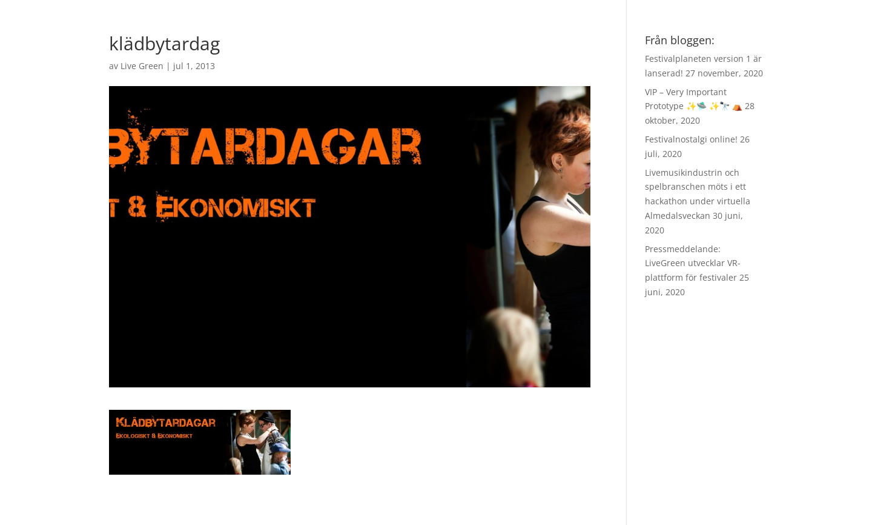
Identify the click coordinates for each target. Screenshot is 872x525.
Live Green (142, 66)
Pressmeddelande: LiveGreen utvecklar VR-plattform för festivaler (693, 263)
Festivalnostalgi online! (691, 139)
